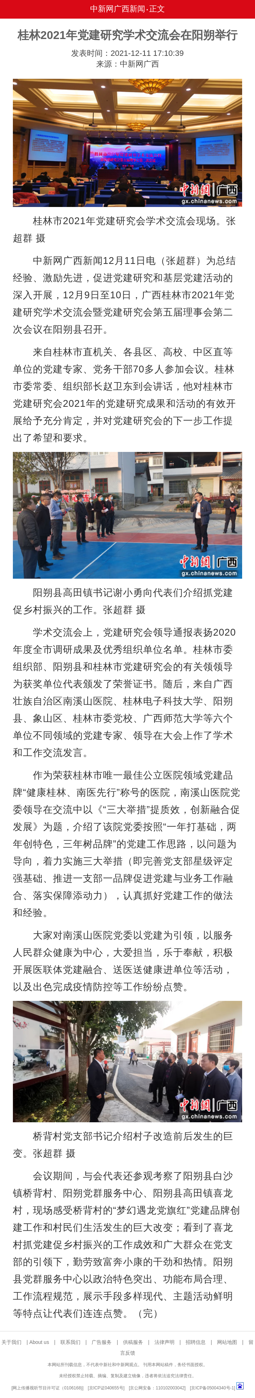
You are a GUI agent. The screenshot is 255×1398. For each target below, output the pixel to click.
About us (39, 1342)
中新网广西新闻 (117, 8)
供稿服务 (133, 1342)
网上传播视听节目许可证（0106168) (47, 1387)
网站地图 (227, 1342)
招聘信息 (196, 1342)
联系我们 (70, 1342)
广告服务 (102, 1342)
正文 (157, 8)
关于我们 (11, 1342)
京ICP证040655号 (106, 1387)
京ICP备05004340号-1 (212, 1387)
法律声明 (165, 1342)
